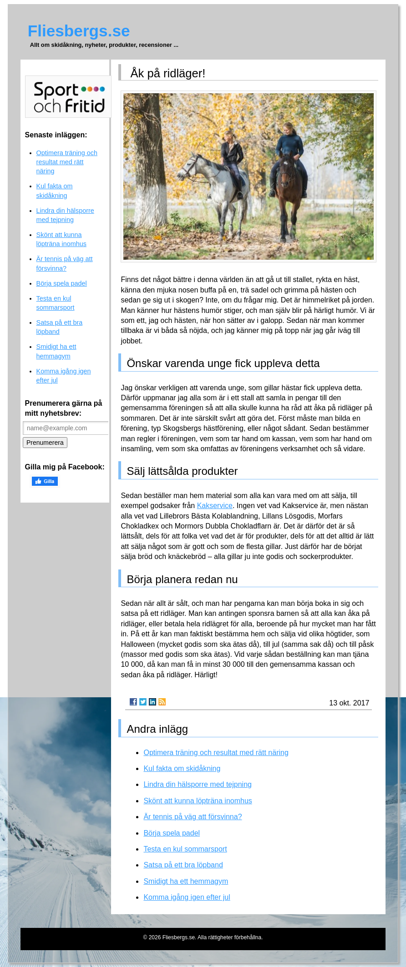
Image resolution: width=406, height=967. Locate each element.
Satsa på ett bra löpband (183, 865)
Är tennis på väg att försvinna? (192, 817)
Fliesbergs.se (79, 31)
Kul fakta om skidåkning (181, 768)
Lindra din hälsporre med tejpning (197, 784)
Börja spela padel (171, 833)
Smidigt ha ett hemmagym (185, 881)
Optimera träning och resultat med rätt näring (215, 752)
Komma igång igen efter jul (186, 897)
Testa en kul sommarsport (185, 849)
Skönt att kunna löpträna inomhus (197, 801)
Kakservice (215, 505)
